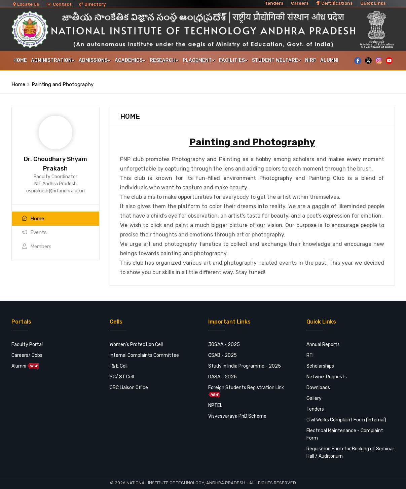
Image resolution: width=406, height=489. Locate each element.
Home (20, 60)
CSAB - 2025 (222, 350)
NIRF (310, 60)
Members (36, 242)
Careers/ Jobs (26, 350)
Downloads (318, 383)
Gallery (314, 394)
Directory (92, 4)
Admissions (95, 60)
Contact (59, 4)
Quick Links (372, 3)
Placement (199, 60)
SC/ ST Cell (122, 372)
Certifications (334, 3)
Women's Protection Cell (136, 340)
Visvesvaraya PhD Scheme (237, 411)
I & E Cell (118, 361)
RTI (309, 350)
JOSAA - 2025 (224, 340)
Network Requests (326, 372)
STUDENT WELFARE (276, 60)
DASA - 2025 (222, 372)
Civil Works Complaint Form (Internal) (346, 415)
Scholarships (320, 361)
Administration (53, 60)
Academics (130, 60)
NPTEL (215, 401)
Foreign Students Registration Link (246, 387)
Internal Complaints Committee (144, 350)
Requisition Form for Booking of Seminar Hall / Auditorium (350, 447)
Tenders (274, 3)
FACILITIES (233, 60)
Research (164, 60)
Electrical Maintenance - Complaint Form (344, 429)
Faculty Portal (27, 340)
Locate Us (26, 4)
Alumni (329, 60)
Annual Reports (323, 340)
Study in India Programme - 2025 (244, 361)
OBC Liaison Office (129, 383)
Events (34, 228)
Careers (299, 3)
